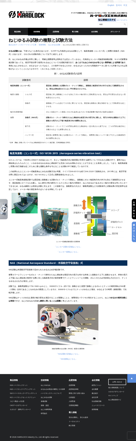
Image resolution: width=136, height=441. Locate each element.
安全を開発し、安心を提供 (78, 417)
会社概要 (95, 389)
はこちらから (122, 20)
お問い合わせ (134, 209)
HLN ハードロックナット (19, 385)
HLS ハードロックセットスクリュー (23, 397)
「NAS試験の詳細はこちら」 (68, 354)
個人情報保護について (116, 388)
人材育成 (72, 401)
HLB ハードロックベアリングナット (23, 389)
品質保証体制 (73, 389)
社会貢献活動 (96, 401)
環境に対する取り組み (77, 393)
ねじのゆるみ (45, 385)
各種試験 (44, 401)
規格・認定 (45, 405)
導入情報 (75, 32)
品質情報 (56, 32)
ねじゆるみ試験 (54, 44)
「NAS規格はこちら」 (68, 359)
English (111, 5)
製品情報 (17, 32)
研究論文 (44, 413)
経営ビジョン (96, 385)
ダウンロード (115, 32)
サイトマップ (113, 396)
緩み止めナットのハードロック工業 (22, 44)
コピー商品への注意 (17, 401)
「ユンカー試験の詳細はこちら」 (68, 246)
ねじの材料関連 (46, 409)
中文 (125, 5)
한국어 (119, 5)
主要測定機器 (73, 405)
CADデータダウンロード (18, 405)
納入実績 (72, 425)
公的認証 (72, 397)
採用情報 (95, 409)
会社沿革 (95, 397)
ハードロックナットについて (51, 393)
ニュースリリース (98, 405)
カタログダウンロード (116, 392)
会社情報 (94, 32)
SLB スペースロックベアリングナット (23, 393)
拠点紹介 (95, 393)
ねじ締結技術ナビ (114, 400)
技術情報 (37, 32)
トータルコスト (74, 421)
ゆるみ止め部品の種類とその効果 (53, 389)
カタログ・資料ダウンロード (20, 409)
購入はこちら (134, 232)
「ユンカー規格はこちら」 (68, 252)
